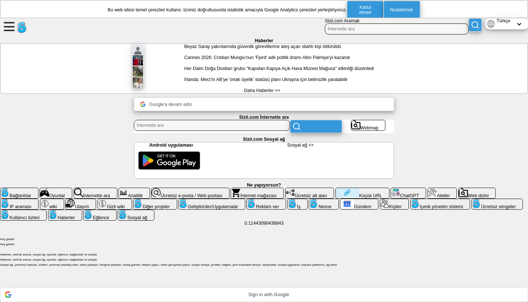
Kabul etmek (365, 10)
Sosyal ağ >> (300, 145)
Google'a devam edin (166, 104)
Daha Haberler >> (262, 90)
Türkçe (503, 20)
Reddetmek (401, 9)
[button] (264, 294)
